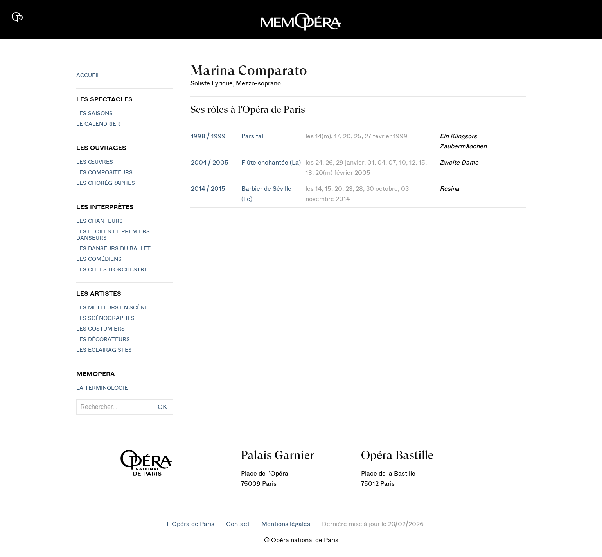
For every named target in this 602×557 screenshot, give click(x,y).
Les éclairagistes (104, 350)
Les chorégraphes (105, 183)
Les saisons (94, 113)
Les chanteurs (99, 221)
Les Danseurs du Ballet (113, 248)
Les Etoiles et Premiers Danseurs (113, 235)
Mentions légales (285, 524)
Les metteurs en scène (112, 308)
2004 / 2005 (209, 162)
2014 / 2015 (208, 189)
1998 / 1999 (208, 136)
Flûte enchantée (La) (271, 162)
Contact (238, 524)
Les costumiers (100, 329)
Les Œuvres (94, 162)
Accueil (88, 75)
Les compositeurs (104, 172)
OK (162, 407)
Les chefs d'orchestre (112, 270)
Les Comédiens (99, 259)
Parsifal (252, 136)
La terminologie (102, 388)
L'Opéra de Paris (190, 524)
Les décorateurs (103, 339)
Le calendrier (98, 124)
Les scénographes (105, 318)
